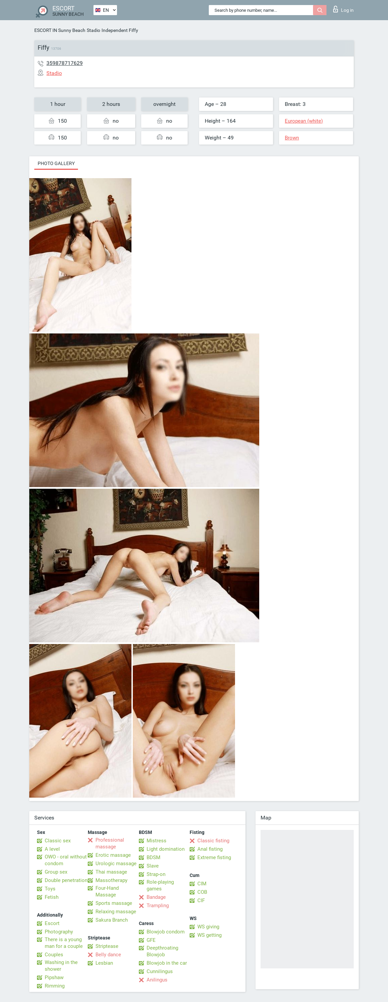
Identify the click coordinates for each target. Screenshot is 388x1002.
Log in (343, 9)
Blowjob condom (166, 932)
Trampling (158, 906)
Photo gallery (56, 163)
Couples (54, 955)
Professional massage (109, 843)
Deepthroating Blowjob (162, 951)
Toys (50, 889)
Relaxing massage (115, 912)
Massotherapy (111, 880)
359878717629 (64, 63)
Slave (153, 866)
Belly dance (108, 955)
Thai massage (111, 872)
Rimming (55, 986)
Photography (59, 932)
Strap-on (156, 874)
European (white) (304, 121)
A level (52, 849)
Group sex (56, 872)
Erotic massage (113, 855)
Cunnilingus (160, 971)
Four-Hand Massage (107, 891)
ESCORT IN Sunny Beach (59, 30)
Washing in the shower (61, 965)
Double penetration (66, 880)
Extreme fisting (214, 857)
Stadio (93, 30)
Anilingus (157, 980)
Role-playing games (160, 885)
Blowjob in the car (167, 963)
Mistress (156, 841)
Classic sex (58, 841)
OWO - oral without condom (66, 860)
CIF (201, 900)
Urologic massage (116, 863)
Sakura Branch (111, 920)
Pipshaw (54, 977)
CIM (201, 884)
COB (202, 892)
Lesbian (104, 963)
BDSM (153, 857)
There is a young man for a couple (64, 942)
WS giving (208, 927)
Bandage (156, 897)
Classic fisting (213, 841)
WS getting (209, 935)
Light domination (166, 849)
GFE (151, 940)
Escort (52, 923)
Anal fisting (210, 849)
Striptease (106, 946)
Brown (292, 138)
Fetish (52, 897)
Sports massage (113, 903)
